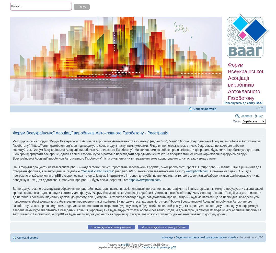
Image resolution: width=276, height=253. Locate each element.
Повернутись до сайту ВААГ (243, 102)
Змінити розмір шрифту (259, 108)
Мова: (236, 121)
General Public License (97, 171)
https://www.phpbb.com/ (145, 180)
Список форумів (204, 108)
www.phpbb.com (197, 171)
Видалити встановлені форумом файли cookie (206, 237)
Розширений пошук (22, 15)
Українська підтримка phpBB (159, 247)
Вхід (260, 116)
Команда (167, 237)
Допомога (245, 116)
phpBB (125, 244)
